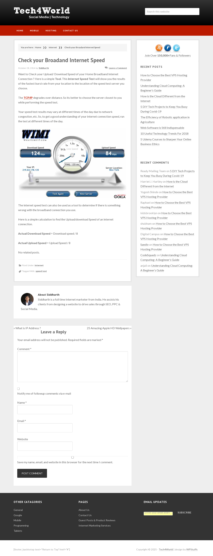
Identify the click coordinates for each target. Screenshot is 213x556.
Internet (39, 262)
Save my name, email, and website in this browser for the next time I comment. (65, 459)
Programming (21, 522)
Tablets (18, 528)
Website (22, 436)
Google (18, 512)
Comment (24, 346)
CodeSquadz (148, 252)
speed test (41, 268)
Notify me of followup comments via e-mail (44, 390)
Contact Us (85, 512)
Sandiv (144, 241)
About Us (84, 507)
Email (21, 418)
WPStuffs (192, 546)
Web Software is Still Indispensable (162, 125)
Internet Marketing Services (95, 522)
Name (22, 399)
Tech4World (44, 13)
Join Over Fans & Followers (168, 52)
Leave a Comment (118, 65)
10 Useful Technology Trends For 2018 (164, 130)
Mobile (17, 517)
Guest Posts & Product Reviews (97, 517)
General (18, 507)
